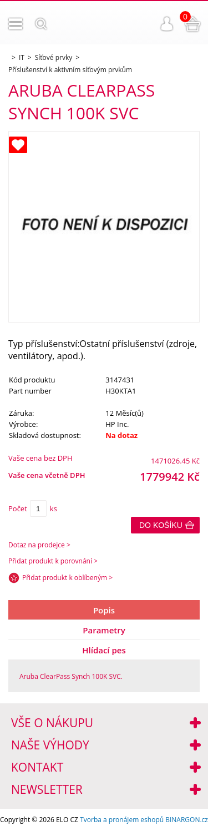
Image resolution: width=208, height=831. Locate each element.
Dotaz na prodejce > (39, 545)
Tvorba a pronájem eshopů (122, 819)
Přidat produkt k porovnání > (53, 561)
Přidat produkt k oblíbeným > (67, 577)
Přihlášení (167, 24)
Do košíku (160, 525)
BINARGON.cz (186, 819)
